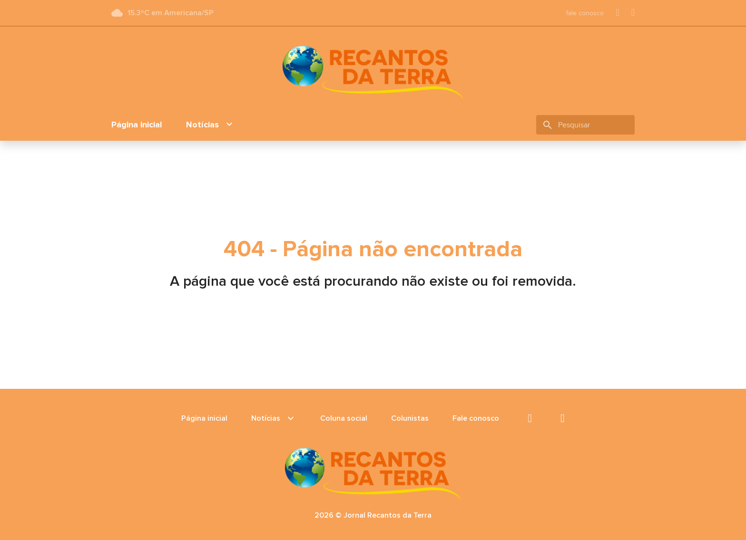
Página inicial (136, 125)
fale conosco (585, 13)
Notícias (210, 124)
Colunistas (410, 418)
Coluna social (343, 418)
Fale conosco (475, 418)
